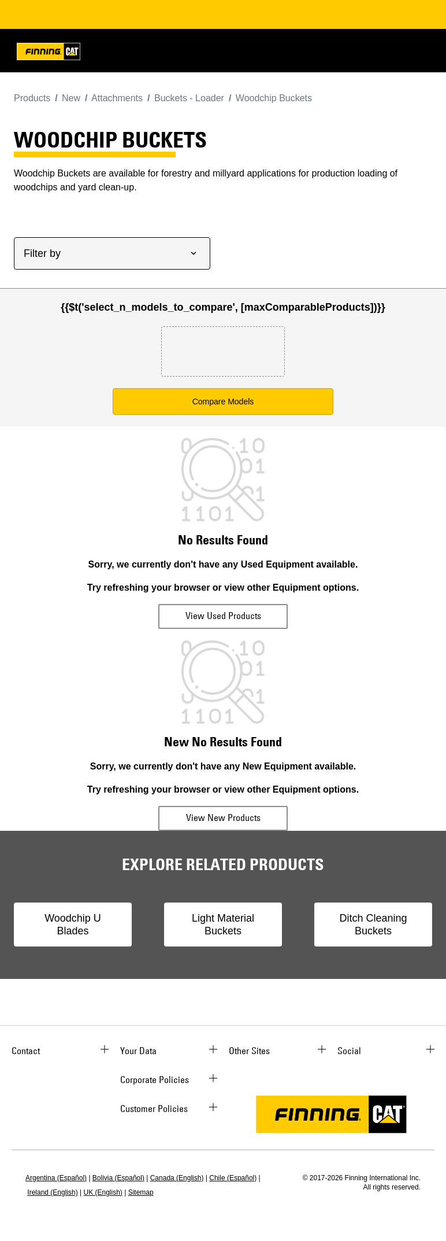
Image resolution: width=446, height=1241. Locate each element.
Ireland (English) (52, 1192)
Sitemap (141, 1192)
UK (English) (103, 1192)
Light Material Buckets (223, 924)
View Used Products (223, 615)
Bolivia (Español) (118, 1178)
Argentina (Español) (56, 1178)
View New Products (223, 817)
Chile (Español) (233, 1178)
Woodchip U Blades (72, 924)
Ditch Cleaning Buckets (373, 924)
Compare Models (223, 401)
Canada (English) (177, 1178)
